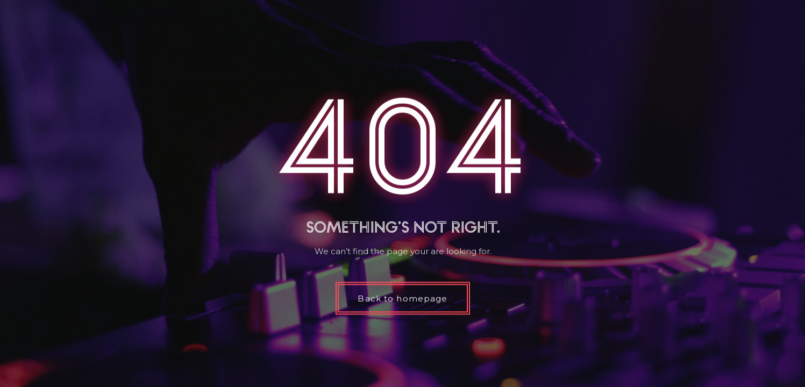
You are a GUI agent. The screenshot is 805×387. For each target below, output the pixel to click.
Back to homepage (402, 298)
